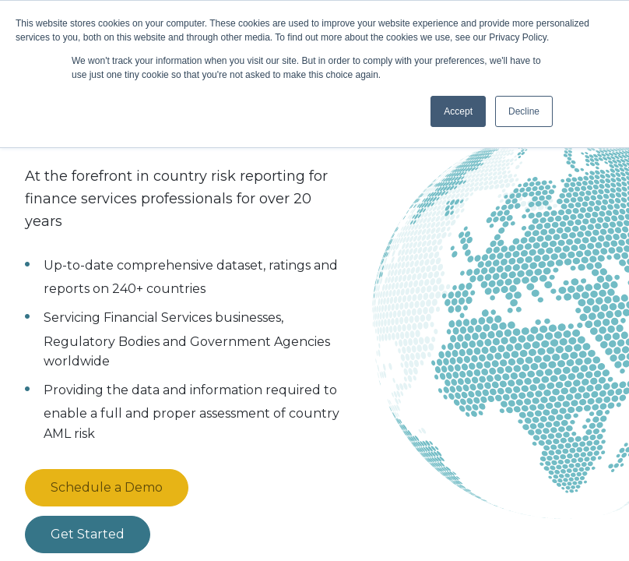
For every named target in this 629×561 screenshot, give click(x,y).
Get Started (88, 534)
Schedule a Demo (107, 487)
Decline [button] (523, 111)
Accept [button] (458, 111)
